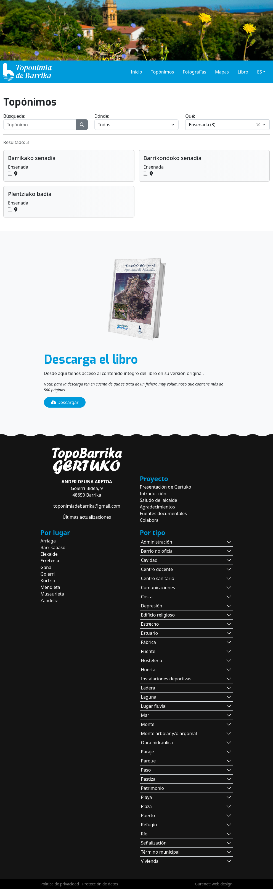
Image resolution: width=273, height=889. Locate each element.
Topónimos (162, 72)
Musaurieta (52, 594)
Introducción (153, 494)
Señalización (154, 843)
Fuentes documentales (163, 513)
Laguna (149, 697)
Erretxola (50, 561)
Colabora (149, 520)
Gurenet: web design (213, 884)
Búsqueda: (14, 116)
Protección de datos (100, 884)
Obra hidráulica (157, 742)
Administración (156, 542)
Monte (148, 724)
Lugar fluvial (154, 706)
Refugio (149, 825)
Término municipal (160, 852)
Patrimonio (152, 788)
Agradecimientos (157, 507)
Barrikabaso (53, 547)
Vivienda (150, 861)
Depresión (151, 606)
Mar (145, 715)
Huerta (148, 670)
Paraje (147, 752)
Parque (148, 761)
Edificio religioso (158, 615)
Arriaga (48, 541)
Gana (46, 567)
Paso (146, 770)
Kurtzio (48, 581)
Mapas (222, 72)
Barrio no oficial (157, 551)
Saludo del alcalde (158, 500)
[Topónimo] (39, 124)
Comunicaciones (158, 587)
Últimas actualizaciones (87, 517)
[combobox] (227, 124)
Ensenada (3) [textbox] (202, 125)
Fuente (148, 651)
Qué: (190, 116)
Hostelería (151, 660)
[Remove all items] (258, 124)
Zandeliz (49, 600)
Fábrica (148, 642)
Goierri (48, 574)
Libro (243, 72)
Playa (146, 797)
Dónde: (101, 116)
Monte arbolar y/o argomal (169, 733)
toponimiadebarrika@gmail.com (86, 506)
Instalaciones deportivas (166, 679)
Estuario (149, 633)
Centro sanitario (157, 578)
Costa (147, 597)
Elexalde (49, 554)
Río (144, 834)
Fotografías (194, 72)
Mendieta (50, 587)
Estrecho (150, 624)
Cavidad (149, 560)
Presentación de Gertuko (165, 487)
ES (259, 72)
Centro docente (157, 569)
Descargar (65, 402)
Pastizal (149, 779)
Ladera (148, 688)
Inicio (136, 72)
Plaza (146, 806)
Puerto (148, 815)
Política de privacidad (60, 884)
